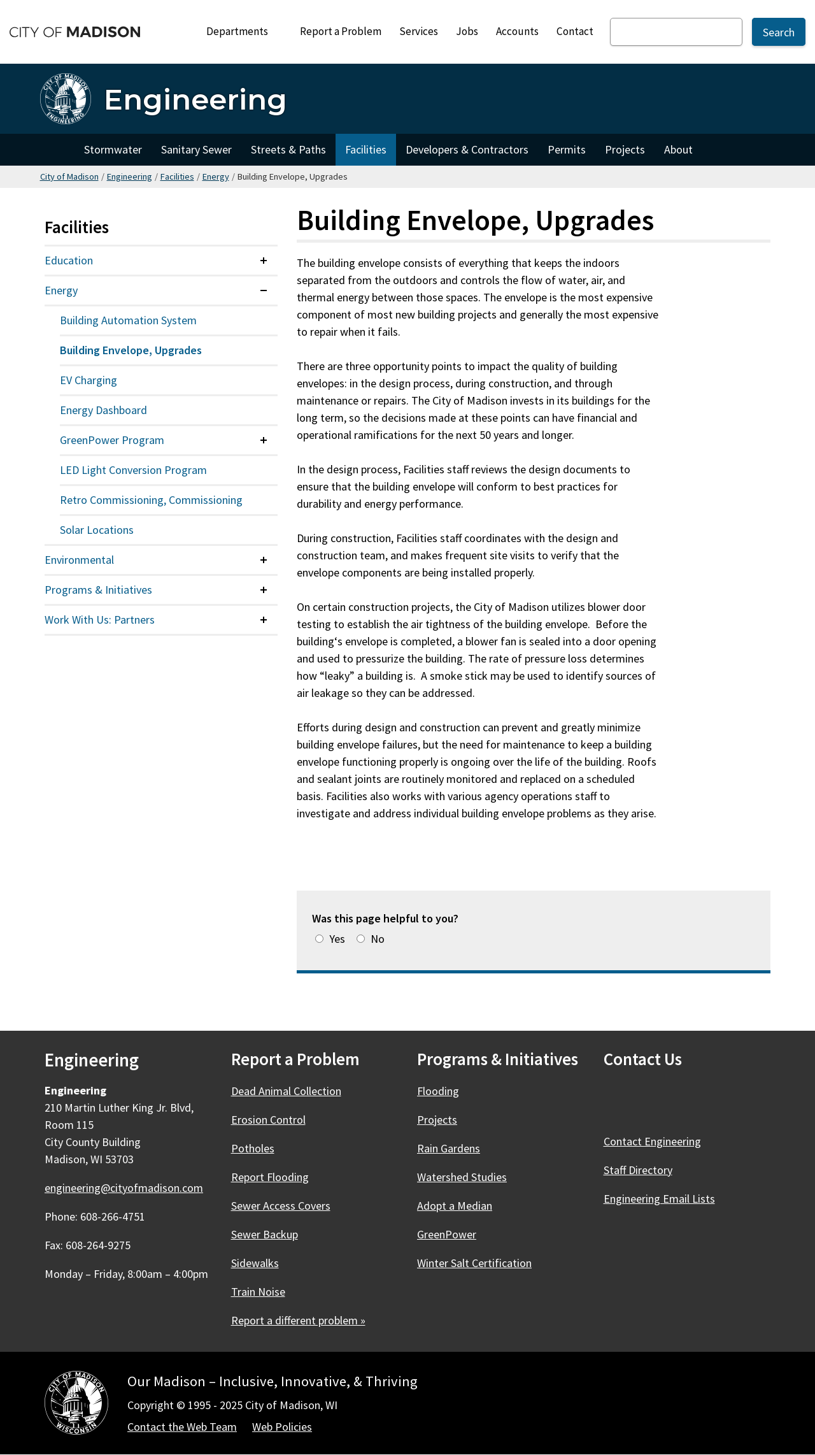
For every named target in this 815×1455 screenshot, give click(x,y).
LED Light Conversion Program (133, 469)
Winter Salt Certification (474, 1263)
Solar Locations (97, 529)
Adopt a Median (454, 1205)
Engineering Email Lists (659, 1198)
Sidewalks (255, 1263)
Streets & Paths (288, 149)
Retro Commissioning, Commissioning (151, 499)
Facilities (365, 149)
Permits (567, 149)
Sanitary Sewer (196, 149)
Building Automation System (128, 320)
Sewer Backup (264, 1234)
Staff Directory (638, 1170)
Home (57, 150)
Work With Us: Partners (100, 619)
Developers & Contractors (467, 149)
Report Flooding (270, 1177)
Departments (243, 34)
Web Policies (282, 1426)
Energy (215, 176)
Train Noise (258, 1291)
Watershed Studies (462, 1177)
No (378, 938)
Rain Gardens (448, 1148)
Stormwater (113, 149)
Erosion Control (268, 1119)
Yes (337, 938)
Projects (625, 149)
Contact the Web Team (182, 1426)
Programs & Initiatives (98, 589)
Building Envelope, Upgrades (131, 350)
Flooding (438, 1091)
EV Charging (88, 380)
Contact (574, 31)
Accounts (517, 31)
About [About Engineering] (678, 149)
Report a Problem (340, 31)
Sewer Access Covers (280, 1205)
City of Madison (69, 176)
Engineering (129, 176)
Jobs (467, 31)
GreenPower (446, 1234)
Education (69, 260)
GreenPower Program (112, 440)
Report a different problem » (298, 1320)
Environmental (79, 559)
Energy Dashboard (103, 410)
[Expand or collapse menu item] (264, 261)
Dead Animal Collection (286, 1091)
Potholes (252, 1148)
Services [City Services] (418, 31)
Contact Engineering (652, 1141)
